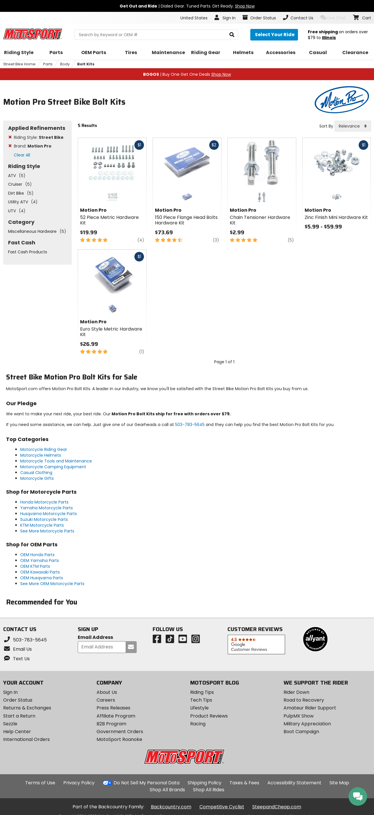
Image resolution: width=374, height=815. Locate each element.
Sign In (10, 692)
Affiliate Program (116, 716)
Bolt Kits (86, 64)
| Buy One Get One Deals (187, 74)
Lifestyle (199, 708)
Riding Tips (202, 692)
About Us (107, 692)
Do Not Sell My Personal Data (146, 783)
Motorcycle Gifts (37, 478)
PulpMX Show (299, 716)
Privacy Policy (79, 782)
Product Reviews (209, 716)
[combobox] (352, 126)
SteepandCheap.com (276, 806)
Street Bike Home (19, 64)
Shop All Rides (208, 789)
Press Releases (113, 708)
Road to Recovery (304, 700)
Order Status (17, 700)
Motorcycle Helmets (40, 455)
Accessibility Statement (294, 782)
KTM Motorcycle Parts (42, 525)
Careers (106, 700)
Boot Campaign (301, 731)
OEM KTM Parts (35, 566)
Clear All (22, 155)
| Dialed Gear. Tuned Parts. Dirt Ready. (187, 6)
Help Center (17, 731)
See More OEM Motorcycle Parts (52, 584)
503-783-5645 (190, 424)
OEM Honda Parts (37, 555)
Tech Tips (201, 700)
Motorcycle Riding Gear (43, 449)
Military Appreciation (307, 723)
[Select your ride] (274, 34)
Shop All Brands (167, 789)
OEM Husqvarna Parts (41, 578)
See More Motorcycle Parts (47, 531)
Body (65, 64)
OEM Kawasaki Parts (40, 572)
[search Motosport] (156, 34)
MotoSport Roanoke (119, 739)
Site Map (339, 782)
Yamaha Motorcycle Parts (46, 508)
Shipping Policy (204, 782)
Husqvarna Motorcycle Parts (48, 514)
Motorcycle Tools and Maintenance (56, 461)
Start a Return (19, 716)
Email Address (95, 638)
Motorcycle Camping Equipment (53, 467)
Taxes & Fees (244, 782)
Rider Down (296, 692)
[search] (232, 35)
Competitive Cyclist (221, 806)
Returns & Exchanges (27, 708)
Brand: (32, 146)
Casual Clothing (36, 472)
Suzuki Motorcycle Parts (44, 519)
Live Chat (333, 18)
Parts (48, 64)
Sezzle (10, 723)
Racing (197, 723)
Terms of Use (40, 782)
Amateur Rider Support (310, 708)
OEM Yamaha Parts (39, 560)
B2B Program (111, 723)
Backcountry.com (171, 806)
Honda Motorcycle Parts (44, 502)
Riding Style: (39, 137)
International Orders (26, 739)
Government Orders (120, 731)
